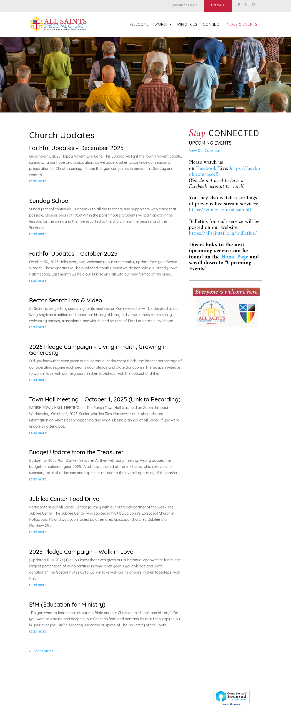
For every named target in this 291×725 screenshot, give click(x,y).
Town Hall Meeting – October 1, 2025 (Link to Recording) (105, 399)
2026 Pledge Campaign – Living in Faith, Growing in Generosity (98, 349)
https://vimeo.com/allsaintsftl (221, 210)
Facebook (206, 168)
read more (38, 181)
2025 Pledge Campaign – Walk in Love (81, 551)
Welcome (139, 25)
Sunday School (49, 200)
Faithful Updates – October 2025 (73, 253)
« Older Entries (41, 651)
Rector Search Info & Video (65, 300)
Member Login (185, 5)
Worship (163, 25)
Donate (218, 5)
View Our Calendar (204, 150)
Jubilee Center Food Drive (64, 499)
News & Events (242, 25)
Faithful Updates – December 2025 (76, 148)
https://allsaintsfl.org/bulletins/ (223, 233)
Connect (212, 25)
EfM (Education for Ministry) (67, 604)
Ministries (187, 25)
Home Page (234, 257)
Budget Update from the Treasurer (76, 452)
